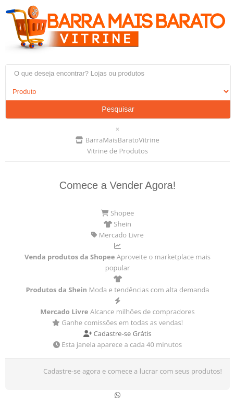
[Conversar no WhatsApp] (117, 395)
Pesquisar (118, 109)
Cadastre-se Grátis (117, 333)
